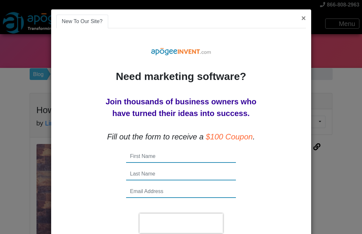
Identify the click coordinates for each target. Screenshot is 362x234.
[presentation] (181, 223)
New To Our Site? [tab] (82, 21)
